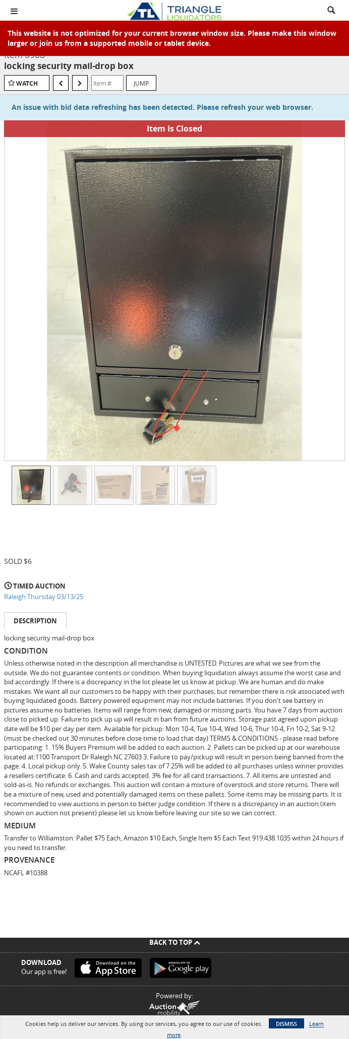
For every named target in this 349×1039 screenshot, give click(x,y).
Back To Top (174, 942)
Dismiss (286, 1023)
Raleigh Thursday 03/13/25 (43, 596)
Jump (141, 83)
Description (35, 620)
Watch (27, 83)
